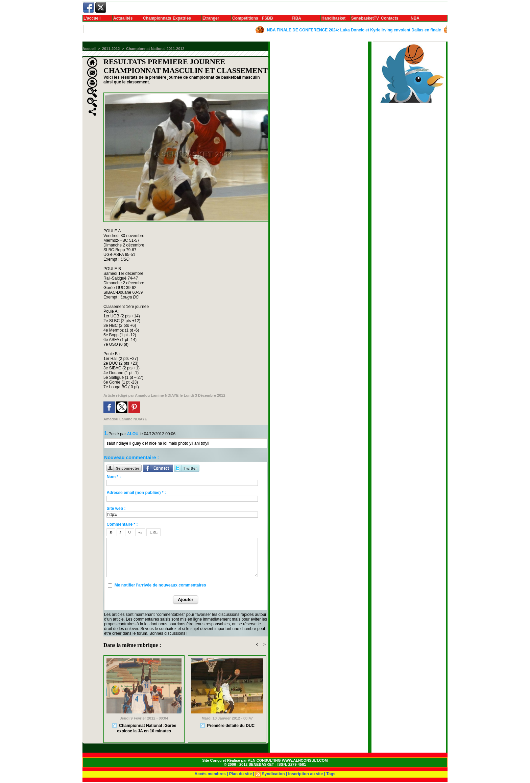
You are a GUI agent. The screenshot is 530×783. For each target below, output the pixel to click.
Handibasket (333, 18)
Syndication (273, 774)
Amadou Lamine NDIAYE (156, 395)
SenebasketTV (365, 18)
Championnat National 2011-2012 (155, 49)
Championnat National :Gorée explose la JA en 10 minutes (144, 728)
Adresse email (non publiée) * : (136, 492)
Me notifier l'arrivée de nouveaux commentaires (160, 585)
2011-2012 (111, 49)
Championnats (157, 18)
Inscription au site (305, 774)
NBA (415, 18)
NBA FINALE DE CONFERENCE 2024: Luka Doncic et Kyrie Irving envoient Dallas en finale (357, 30)
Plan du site (240, 774)
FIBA (296, 18)
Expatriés (182, 18)
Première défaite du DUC (227, 726)
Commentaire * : (122, 524)
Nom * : (113, 476)
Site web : (115, 508)
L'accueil (92, 18)
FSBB (267, 18)
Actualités (122, 18)
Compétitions (245, 18)
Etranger (210, 18)
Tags (330, 774)
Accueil (89, 49)
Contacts (389, 18)
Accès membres (210, 774)
